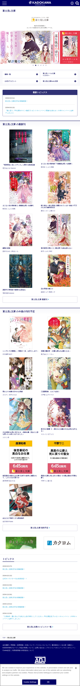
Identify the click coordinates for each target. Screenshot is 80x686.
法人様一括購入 (66, 645)
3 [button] (39, 65)
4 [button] (41, 65)
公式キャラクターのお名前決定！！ (15, 579)
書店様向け (55, 645)
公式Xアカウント (10, 81)
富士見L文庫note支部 (50, 81)
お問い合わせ (39, 648)
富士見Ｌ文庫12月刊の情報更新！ (14, 607)
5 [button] (44, 65)
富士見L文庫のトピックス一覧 (39, 627)
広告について (29, 645)
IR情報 (13, 645)
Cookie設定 (6, 650)
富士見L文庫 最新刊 (39, 299)
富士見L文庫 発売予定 (39, 528)
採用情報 (20, 645)
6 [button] (46, 65)
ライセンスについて (43, 645)
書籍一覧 (8, 74)
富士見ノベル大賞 (58, 74)
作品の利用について (26, 648)
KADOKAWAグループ (10, 648)
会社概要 (6, 645)
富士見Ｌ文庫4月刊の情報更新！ (16, 101)
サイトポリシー (68, 648)
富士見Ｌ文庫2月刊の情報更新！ (14, 588)
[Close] (76, 673)
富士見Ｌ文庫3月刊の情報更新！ (14, 569)
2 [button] (36, 65)
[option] (40, 47)
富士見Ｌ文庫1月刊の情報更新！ (14, 597)
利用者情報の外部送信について (23, 650)
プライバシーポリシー (54, 648)
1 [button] (34, 65)
